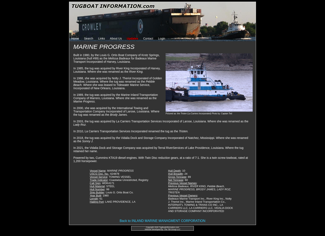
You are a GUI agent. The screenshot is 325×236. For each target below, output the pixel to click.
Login (161, 38)
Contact (148, 38)
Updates (132, 38)
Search (88, 38)
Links (101, 38)
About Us (116, 38)
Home (75, 38)
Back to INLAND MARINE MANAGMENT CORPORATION (162, 221)
